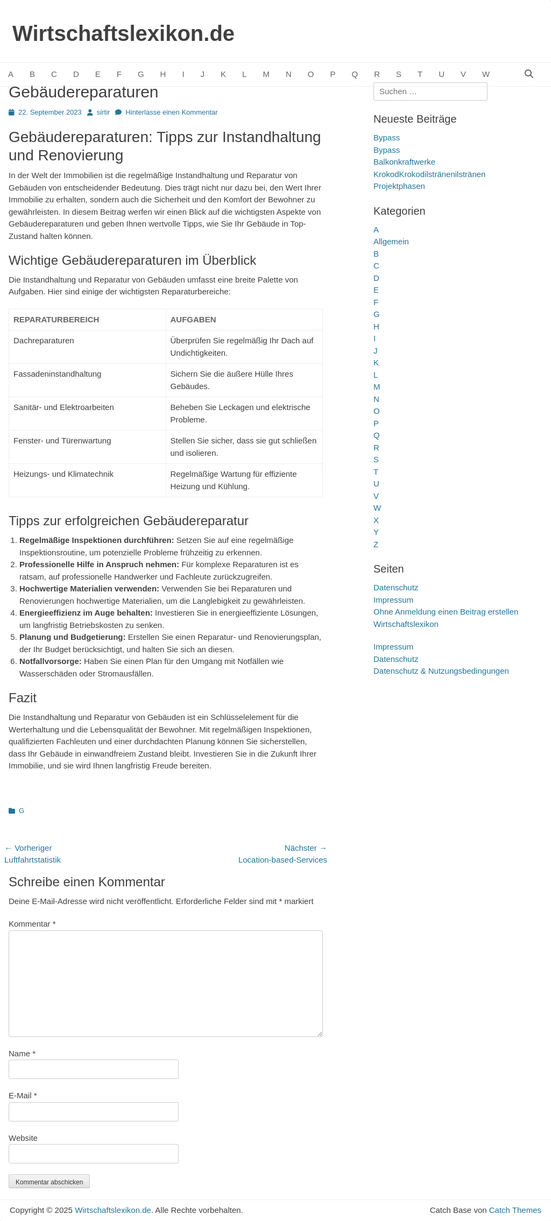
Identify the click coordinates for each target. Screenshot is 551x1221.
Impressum (393, 599)
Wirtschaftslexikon (406, 624)
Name (22, 1053)
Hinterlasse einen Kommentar (171, 112)
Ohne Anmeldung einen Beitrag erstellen (445, 611)
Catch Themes (515, 1210)
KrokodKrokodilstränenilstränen (429, 174)
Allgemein (391, 241)
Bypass (386, 137)
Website (23, 1137)
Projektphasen (399, 185)
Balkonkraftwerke (404, 161)
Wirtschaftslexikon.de (123, 33)
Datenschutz (395, 587)
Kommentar (32, 923)
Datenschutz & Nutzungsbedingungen (441, 670)
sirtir (103, 112)
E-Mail (23, 1095)
